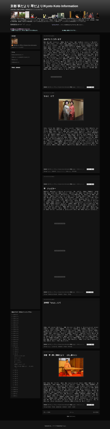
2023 (14, 320)
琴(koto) (13, 59)
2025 (14, 316)
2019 (14, 329)
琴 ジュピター (50, 189)
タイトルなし (17, 360)
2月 (15, 382)
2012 (14, 343)
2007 (14, 393)
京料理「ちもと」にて (52, 303)
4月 (15, 378)
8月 (15, 370)
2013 (14, 341)
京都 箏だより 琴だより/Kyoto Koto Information (44, 6)
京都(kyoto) (14, 62)
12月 (16, 347)
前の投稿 (95, 412)
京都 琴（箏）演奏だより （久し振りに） (61, 355)
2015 (14, 337)
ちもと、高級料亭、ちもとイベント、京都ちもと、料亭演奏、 (62, 171)
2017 (14, 333)
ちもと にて (49, 96)
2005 (14, 395)
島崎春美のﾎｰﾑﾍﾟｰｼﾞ (17, 25)
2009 (14, 389)
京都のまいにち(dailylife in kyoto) (19, 57)
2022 (14, 323)
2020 (14, 327)
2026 (14, 314)
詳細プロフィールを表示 (17, 47)
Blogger (64, 426)
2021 (14, 325)
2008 (14, 391)
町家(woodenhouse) (16, 54)
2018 (14, 331)
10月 (16, 351)
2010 (14, 387)
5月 (15, 376)
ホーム (72, 412)
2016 (14, 335)
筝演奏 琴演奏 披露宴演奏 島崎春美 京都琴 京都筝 (61, 407)
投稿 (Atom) (72, 416)
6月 (15, 374)
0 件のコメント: (81, 87)
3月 (15, 380)
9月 (15, 354)
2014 (14, 339)
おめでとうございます (52, 39)
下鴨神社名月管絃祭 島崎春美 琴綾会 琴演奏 (60, 294)
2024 (14, 318)
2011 (14, 346)
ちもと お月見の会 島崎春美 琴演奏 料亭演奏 (60, 346)
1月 (15, 384)
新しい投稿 (47, 412)
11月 (16, 349)
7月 (15, 372)
